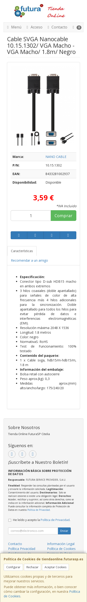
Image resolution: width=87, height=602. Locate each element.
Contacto (56, 27)
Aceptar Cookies (55, 567)
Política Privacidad (21, 548)
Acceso (33, 27)
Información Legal (60, 544)
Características (22, 251)
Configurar (13, 567)
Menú (13, 27)
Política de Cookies (61, 548)
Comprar (63, 215)
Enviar (64, 531)
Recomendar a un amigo (29, 260)
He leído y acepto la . (41, 520)
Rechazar (32, 567)
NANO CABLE (55, 156)
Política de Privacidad (38, 509)
